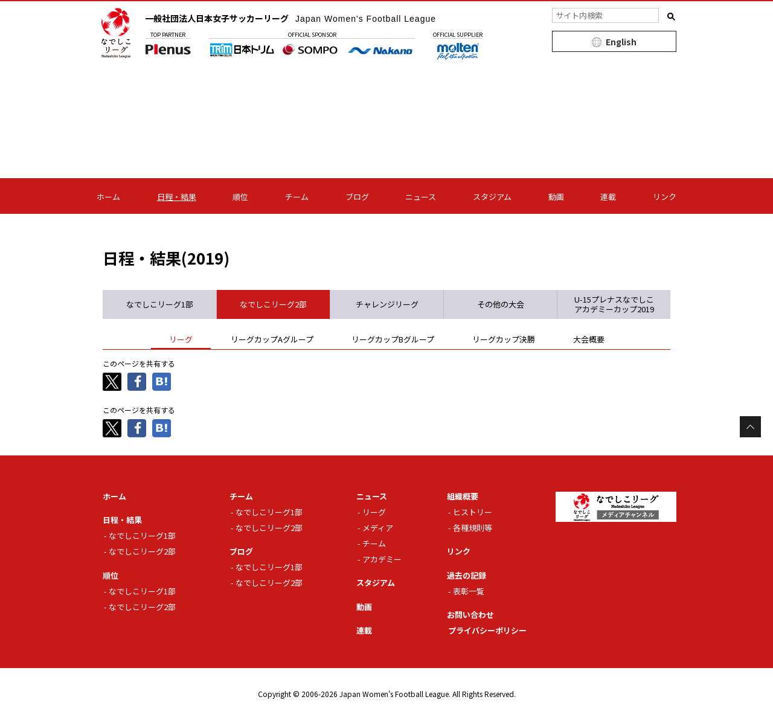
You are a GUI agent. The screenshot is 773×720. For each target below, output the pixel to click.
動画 (556, 196)
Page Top (750, 426)
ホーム (108, 196)
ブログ (357, 196)
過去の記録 (466, 575)
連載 (608, 196)
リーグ (374, 512)
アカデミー (382, 559)
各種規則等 (472, 527)
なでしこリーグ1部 (142, 535)
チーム (297, 196)
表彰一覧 (468, 591)
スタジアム (492, 196)
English (621, 42)
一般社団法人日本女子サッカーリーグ (290, 18)
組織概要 (462, 496)
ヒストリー (472, 512)
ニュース (420, 196)
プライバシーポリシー (487, 630)
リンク (664, 196)
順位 (240, 196)
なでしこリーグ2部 (142, 551)
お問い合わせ (470, 614)
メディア (377, 527)
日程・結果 (176, 196)
